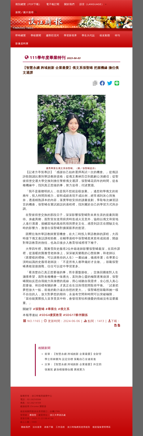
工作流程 (60, 426)
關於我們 (69, 4)
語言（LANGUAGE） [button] (92, 4)
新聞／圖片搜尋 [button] (26, 12)
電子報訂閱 (52, 4)
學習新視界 (70, 35)
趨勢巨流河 (52, 35)
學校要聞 (36, 35)
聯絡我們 (25, 426)
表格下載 (48, 426)
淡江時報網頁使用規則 (78, 426)
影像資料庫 (21, 43)
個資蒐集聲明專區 (101, 426)
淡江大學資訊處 (58, 414)
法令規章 (37, 426)
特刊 (117, 35)
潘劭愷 (32, 414)
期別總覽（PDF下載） (28, 4)
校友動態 (105, 35)
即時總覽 (20, 35)
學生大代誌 (88, 35)
